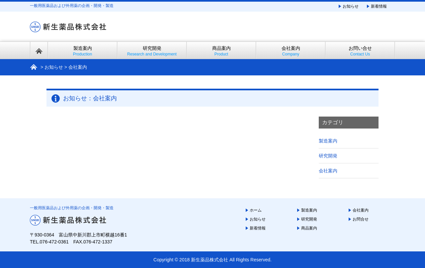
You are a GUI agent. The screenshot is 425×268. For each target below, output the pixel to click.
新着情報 (379, 6)
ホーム (256, 210)
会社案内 (290, 50)
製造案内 (82, 50)
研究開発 (152, 50)
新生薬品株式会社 (209, 259)
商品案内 (221, 50)
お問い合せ (360, 50)
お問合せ (361, 219)
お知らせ (351, 6)
